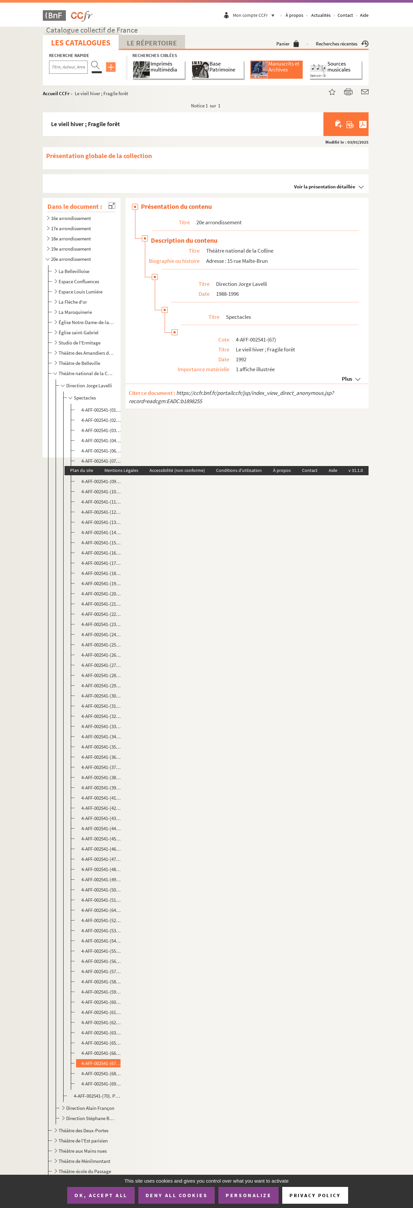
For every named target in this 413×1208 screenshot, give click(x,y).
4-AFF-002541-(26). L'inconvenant (101, 655)
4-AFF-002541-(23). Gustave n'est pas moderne (101, 624)
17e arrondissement (71, 228)
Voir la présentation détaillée (324, 186)
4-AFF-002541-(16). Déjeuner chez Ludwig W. (101, 553)
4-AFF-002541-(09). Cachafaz (101, 481)
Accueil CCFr (56, 93)
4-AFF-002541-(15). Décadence (101, 542)
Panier (287, 44)
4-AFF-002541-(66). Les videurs (101, 1053)
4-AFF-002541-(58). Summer (101, 981)
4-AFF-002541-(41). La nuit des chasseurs (101, 798)
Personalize (248, 1195)
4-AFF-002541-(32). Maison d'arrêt (101, 716)
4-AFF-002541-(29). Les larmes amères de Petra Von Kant (101, 685)
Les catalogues (80, 43)
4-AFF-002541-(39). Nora (101, 787)
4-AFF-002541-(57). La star (101, 971)
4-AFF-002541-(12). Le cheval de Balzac (101, 512)
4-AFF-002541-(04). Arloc (101, 440)
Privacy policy (315, 1195)
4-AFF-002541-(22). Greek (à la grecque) (101, 614)
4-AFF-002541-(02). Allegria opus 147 (101, 420)
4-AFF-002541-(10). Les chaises (101, 491)
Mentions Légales (121, 470)
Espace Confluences (79, 281)
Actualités (321, 15)
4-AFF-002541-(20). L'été (101, 593)
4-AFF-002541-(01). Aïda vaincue (101, 410)
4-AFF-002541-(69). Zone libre (101, 1084)
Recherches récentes (342, 44)
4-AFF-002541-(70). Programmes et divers (97, 1096)
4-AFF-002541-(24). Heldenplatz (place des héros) (101, 634)
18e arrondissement (71, 238)
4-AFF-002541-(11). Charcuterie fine (101, 502)
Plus (347, 378)
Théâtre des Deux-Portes (83, 1130)
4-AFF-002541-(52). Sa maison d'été (101, 920)
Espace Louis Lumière (80, 291)
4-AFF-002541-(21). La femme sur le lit (101, 604)
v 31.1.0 (355, 470)
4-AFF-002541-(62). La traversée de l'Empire (101, 1022)
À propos (294, 15)
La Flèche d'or (73, 302)
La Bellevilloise (74, 271)
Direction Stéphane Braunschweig (90, 1118)
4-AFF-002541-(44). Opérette (101, 828)
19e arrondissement (71, 249)
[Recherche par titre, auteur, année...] (68, 67)
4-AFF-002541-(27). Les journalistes (101, 665)
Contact (345, 15)
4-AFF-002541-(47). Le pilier (101, 859)
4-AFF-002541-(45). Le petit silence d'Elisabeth (101, 839)
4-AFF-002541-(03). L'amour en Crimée (101, 430)
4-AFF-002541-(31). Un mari (101, 706)
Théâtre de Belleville (79, 363)
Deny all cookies (176, 1195)
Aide (364, 15)
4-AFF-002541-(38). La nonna (101, 777)
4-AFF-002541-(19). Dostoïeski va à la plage (101, 583)
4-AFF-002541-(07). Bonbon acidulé (101, 461)
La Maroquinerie (75, 312)
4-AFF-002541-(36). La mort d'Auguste (101, 757)
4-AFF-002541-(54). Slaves (101, 941)
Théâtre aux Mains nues (83, 1151)
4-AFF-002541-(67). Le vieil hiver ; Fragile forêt (101, 1063)
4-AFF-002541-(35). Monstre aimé (101, 747)
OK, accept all (100, 1195)
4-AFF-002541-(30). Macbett (101, 696)
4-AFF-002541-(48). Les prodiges (101, 869)
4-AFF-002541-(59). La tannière (101, 992)
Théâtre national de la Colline (86, 373)
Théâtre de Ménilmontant (84, 1161)
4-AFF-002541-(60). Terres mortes (101, 1002)
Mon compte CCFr (255, 15)
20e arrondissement (71, 259)
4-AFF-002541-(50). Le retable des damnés (101, 890)
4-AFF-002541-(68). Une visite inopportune (101, 1073)
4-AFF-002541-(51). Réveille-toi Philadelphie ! (101, 900)
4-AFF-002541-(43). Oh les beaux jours (101, 818)
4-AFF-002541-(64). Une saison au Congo (101, 910)
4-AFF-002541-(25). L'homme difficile (101, 645)
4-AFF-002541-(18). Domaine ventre (101, 573)
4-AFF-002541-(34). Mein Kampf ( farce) (101, 736)
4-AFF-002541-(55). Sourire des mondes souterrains (101, 951)
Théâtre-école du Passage (85, 1171)
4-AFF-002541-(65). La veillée (101, 1043)
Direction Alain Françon (90, 1108)
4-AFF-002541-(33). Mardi (101, 726)
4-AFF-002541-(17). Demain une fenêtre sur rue (101, 563)
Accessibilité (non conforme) (177, 470)
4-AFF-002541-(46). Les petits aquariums (101, 849)
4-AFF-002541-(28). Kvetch (101, 675)
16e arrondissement (71, 218)
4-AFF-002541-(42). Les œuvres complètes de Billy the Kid (101, 808)
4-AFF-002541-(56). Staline (101, 961)
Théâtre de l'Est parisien (83, 1141)
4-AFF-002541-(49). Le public (101, 879)
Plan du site (81, 470)
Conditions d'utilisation (239, 470)
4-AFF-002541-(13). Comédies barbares (101, 522)
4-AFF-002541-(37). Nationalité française (101, 767)
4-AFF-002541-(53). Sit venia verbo (101, 930)
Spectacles (85, 398)
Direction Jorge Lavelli (89, 385)
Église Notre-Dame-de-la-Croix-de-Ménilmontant (86, 322)
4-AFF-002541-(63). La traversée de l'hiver (101, 1033)
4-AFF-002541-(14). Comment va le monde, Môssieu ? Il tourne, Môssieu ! (101, 532)
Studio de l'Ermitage (79, 343)
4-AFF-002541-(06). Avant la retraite (101, 451)
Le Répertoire (152, 42)
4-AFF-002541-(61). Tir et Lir (101, 1012)
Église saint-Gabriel (78, 332)
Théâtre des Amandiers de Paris (86, 353)
